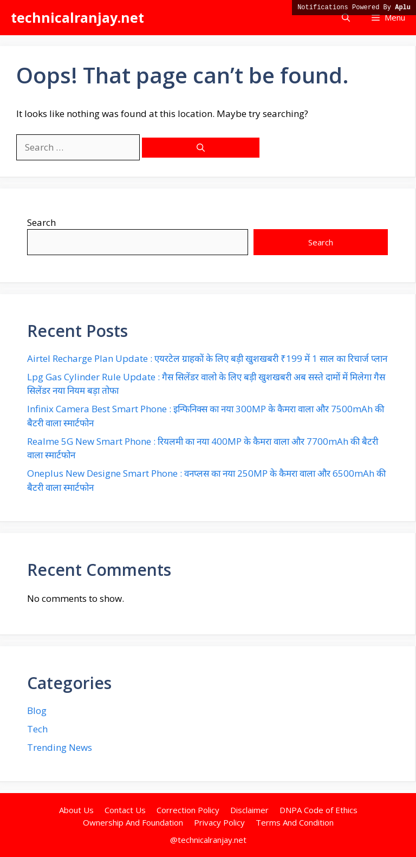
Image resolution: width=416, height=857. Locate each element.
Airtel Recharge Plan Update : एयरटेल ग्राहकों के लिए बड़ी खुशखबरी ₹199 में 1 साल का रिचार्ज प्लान (207, 358)
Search (41, 222)
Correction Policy (188, 809)
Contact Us (125, 809)
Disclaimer (249, 809)
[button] (346, 17)
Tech (37, 729)
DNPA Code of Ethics (319, 809)
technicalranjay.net (77, 17)
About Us (76, 809)
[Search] (200, 148)
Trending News (59, 747)
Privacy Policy (219, 822)
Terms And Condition (295, 822)
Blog (37, 710)
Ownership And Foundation (133, 822)
